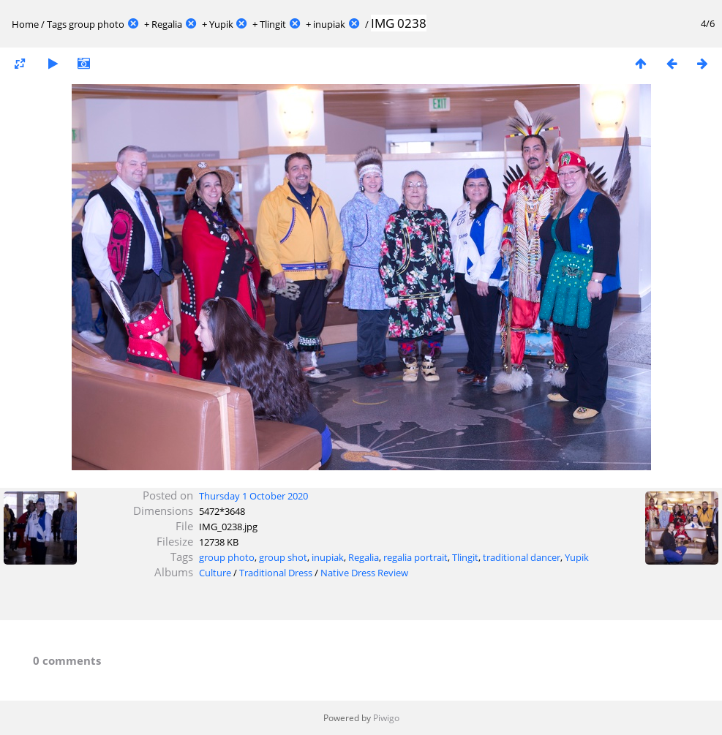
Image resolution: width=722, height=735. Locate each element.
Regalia (166, 24)
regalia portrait (415, 557)
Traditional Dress (275, 572)
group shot (283, 557)
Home (25, 24)
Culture (215, 572)
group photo (96, 24)
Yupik (221, 24)
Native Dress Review (364, 572)
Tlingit (273, 24)
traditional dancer (521, 557)
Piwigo (386, 718)
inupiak (329, 24)
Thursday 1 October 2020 (253, 495)
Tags (57, 24)
